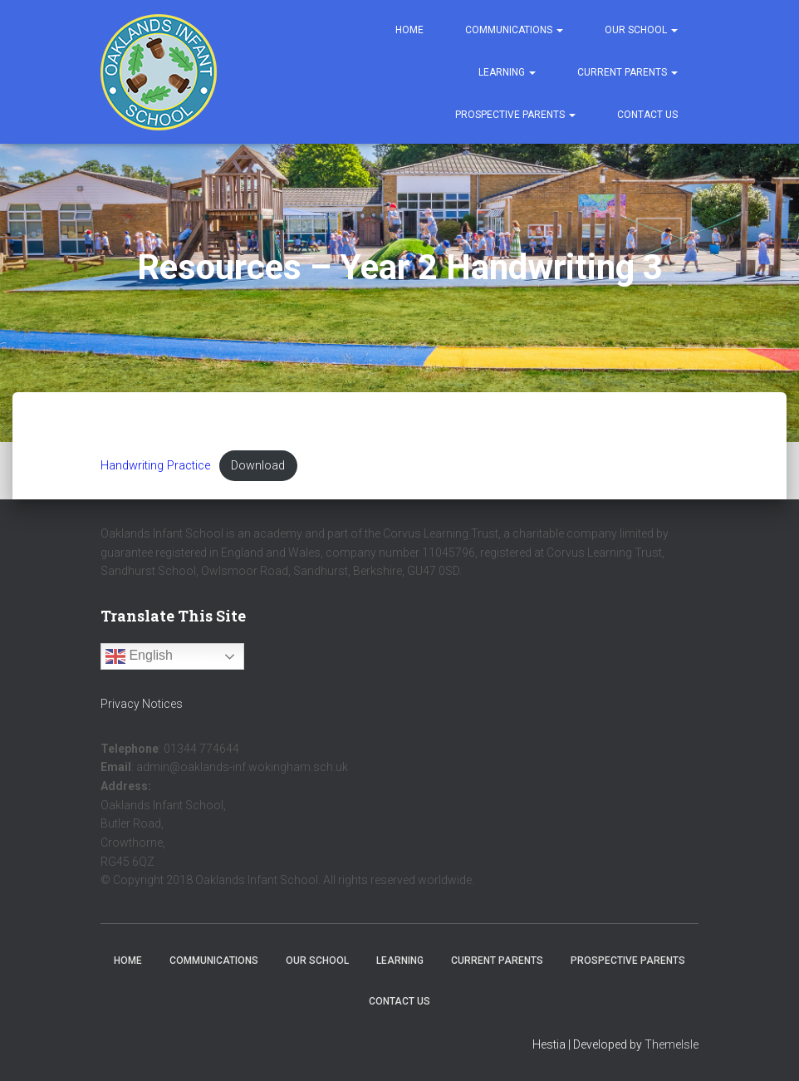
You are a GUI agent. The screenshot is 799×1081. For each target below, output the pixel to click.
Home (409, 30)
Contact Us (647, 114)
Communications (514, 30)
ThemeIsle (672, 1044)
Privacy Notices (141, 703)
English (139, 656)
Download (258, 466)
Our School (641, 30)
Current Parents (627, 72)
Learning (507, 72)
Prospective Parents (515, 114)
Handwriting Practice (155, 466)
